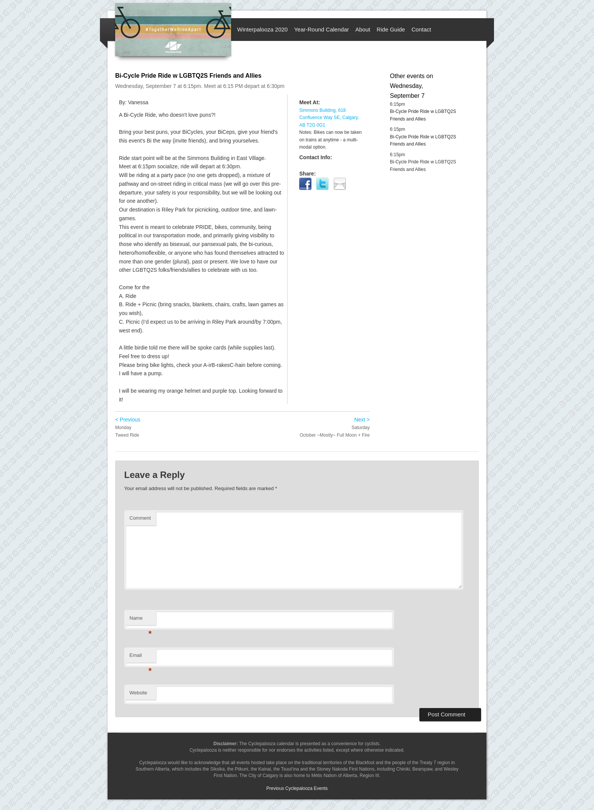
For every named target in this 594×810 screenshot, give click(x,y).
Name (141, 620)
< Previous (128, 420)
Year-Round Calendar (321, 29)
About (362, 29)
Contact (421, 29)
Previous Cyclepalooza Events (297, 788)
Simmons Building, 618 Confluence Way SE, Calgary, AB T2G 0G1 (329, 118)
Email (141, 657)
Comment (140, 518)
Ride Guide (391, 29)
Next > (362, 420)
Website (138, 693)
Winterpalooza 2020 (262, 29)
